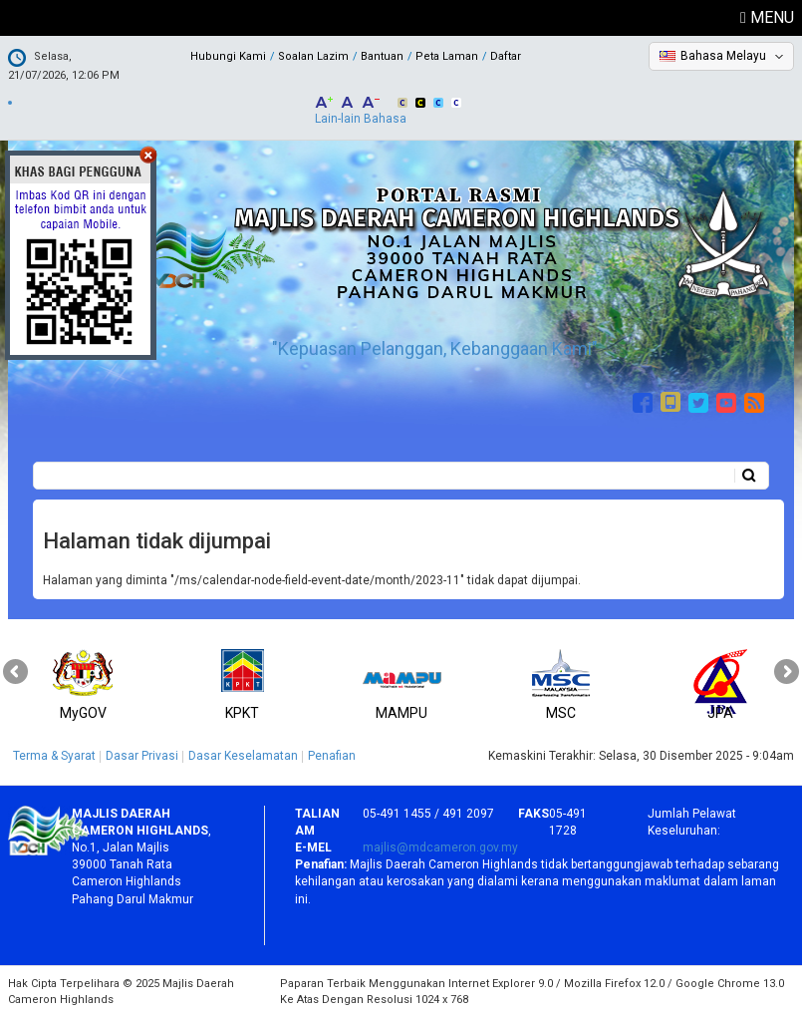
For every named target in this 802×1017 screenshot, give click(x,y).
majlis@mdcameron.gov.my (440, 847)
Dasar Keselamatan (243, 756)
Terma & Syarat (54, 756)
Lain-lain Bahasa (360, 119)
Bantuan (382, 56)
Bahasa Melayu (723, 56)
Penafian (332, 756)
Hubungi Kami (228, 56)
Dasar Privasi (142, 756)
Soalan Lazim (313, 56)
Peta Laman (446, 56)
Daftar (505, 56)
